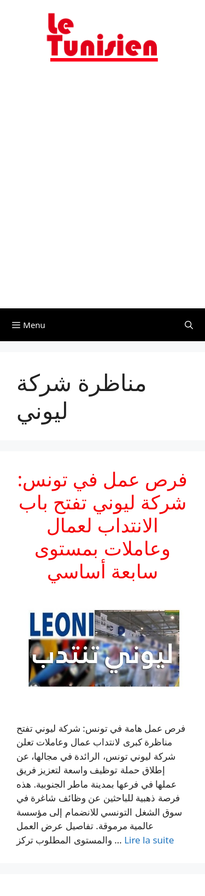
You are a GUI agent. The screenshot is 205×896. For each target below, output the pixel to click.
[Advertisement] (102, 192)
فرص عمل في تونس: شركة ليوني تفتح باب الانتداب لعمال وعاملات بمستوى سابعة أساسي (102, 525)
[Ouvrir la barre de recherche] (189, 324)
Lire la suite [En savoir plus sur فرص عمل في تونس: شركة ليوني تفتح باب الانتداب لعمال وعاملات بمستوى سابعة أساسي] (149, 840)
